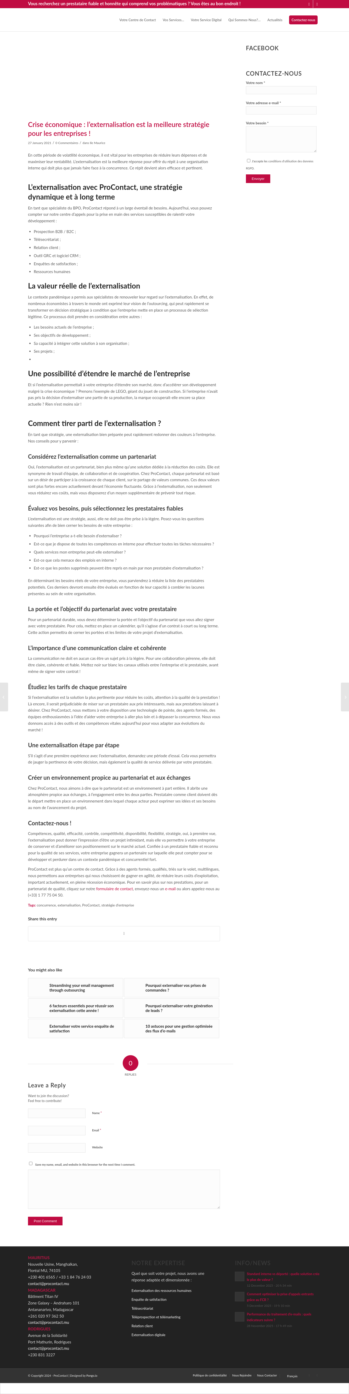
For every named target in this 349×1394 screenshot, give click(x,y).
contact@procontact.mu (48, 1283)
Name (97, 1113)
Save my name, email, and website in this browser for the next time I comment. (85, 1164)
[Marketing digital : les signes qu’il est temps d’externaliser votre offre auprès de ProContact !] (4, 697)
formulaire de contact (114, 888)
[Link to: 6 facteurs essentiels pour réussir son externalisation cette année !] (75, 1008)
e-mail (170, 888)
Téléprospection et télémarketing (156, 1317)
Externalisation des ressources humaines (162, 1290)
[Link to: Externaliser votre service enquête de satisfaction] (75, 1028)
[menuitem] (137, 19)
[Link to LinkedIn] (309, 4)
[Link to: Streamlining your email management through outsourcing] (75, 987)
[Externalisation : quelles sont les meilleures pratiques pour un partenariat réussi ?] (345, 697)
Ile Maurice (97, 143)
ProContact (91, 905)
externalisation (69, 905)
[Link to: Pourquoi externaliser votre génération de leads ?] (171, 1008)
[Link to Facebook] (317, 4)
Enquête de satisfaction (149, 1299)
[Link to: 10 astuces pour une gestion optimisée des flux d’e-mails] (171, 1028)
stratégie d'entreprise (117, 905)
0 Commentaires (66, 143)
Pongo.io (91, 1375)
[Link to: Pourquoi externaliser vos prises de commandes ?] (171, 987)
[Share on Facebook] (124, 933)
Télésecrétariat (142, 1308)
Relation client (142, 1326)
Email (96, 1130)
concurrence (46, 905)
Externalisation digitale (148, 1335)
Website (97, 1147)
